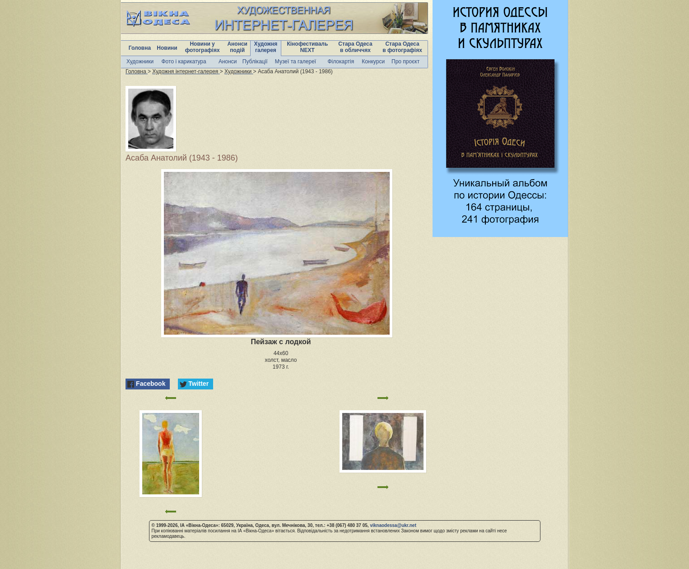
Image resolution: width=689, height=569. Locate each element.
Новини (167, 48)
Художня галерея (266, 47)
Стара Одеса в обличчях (355, 47)
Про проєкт (405, 61)
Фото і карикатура (183, 61)
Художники (140, 61)
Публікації (255, 61)
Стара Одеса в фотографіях (402, 47)
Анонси (228, 61)
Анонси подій (237, 47)
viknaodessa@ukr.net (393, 525)
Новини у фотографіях (202, 47)
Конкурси (373, 61)
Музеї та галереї (295, 61)
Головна (140, 48)
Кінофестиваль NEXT (307, 47)
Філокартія (340, 61)
